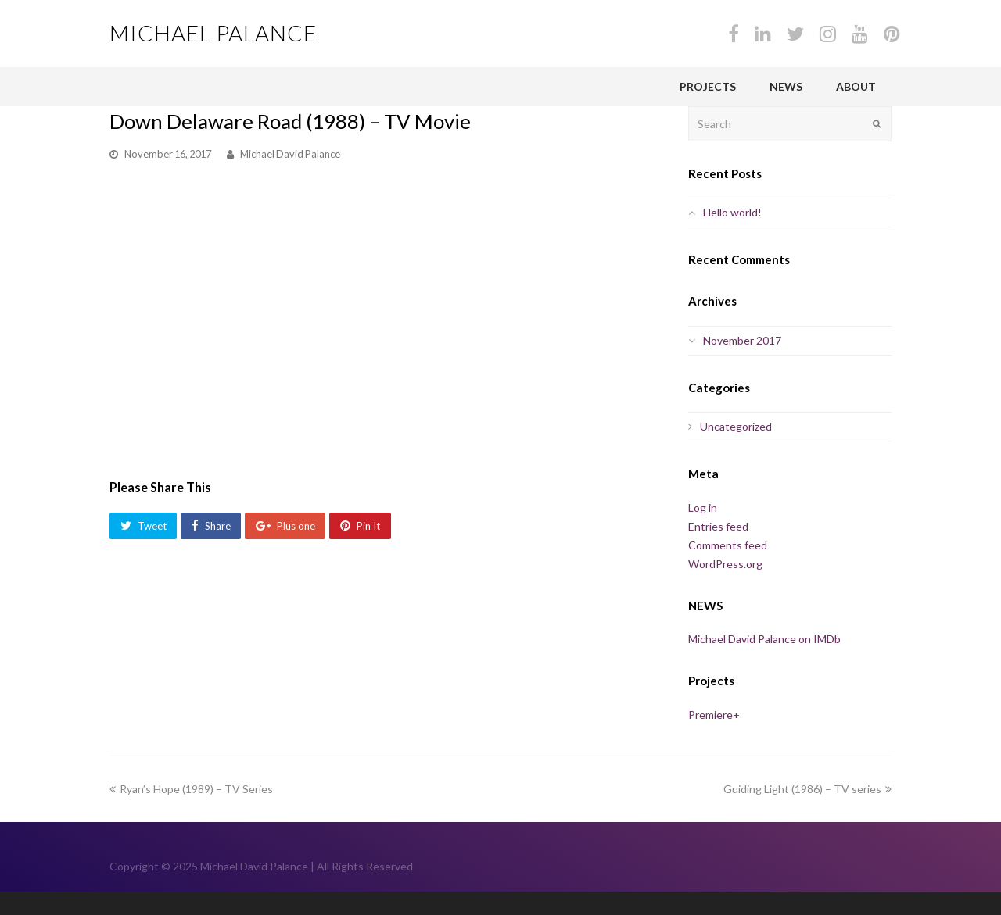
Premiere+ (714, 714)
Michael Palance (213, 33)
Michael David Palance (290, 154)
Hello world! (732, 212)
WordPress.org (725, 563)
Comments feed (727, 545)
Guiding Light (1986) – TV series (807, 788)
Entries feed (718, 526)
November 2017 (742, 340)
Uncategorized (736, 426)
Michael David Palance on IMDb (764, 638)
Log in (702, 507)
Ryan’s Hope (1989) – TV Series (191, 788)
